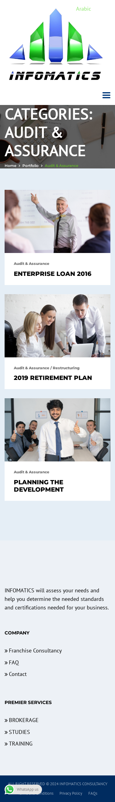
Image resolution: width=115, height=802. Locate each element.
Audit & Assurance (31, 263)
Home (10, 165)
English (101, 8)
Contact (18, 673)
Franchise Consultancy (35, 650)
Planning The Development (39, 486)
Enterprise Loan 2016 (52, 273)
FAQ (14, 662)
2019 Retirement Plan (53, 377)
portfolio (30, 165)
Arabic (83, 8)
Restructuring (66, 368)
